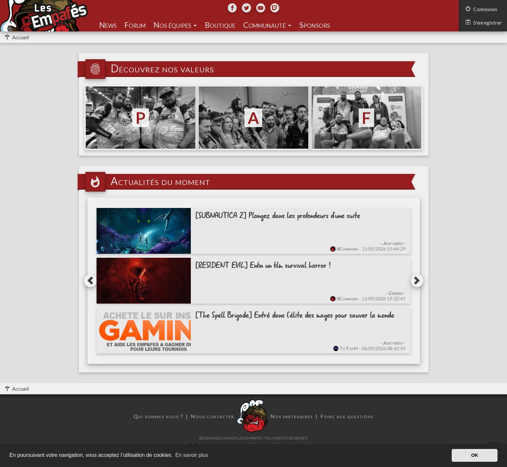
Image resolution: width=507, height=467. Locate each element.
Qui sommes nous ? (158, 416)
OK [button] (474, 455)
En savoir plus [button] (191, 455)
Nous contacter (212, 416)
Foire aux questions (346, 416)
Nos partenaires (291, 416)
